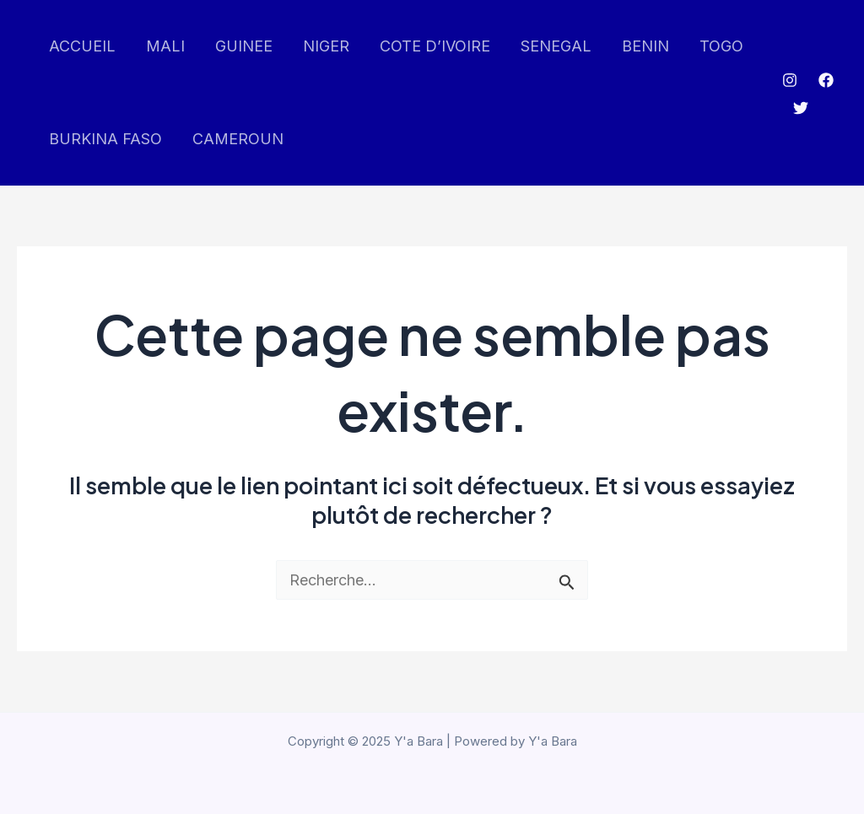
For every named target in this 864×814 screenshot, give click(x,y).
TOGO (721, 46)
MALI (165, 46)
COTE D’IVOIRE (435, 46)
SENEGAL (556, 46)
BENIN (645, 46)
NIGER (326, 46)
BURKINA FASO (105, 139)
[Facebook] (826, 80)
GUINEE (244, 46)
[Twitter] (800, 108)
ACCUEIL (82, 46)
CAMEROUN (238, 139)
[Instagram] (789, 80)
